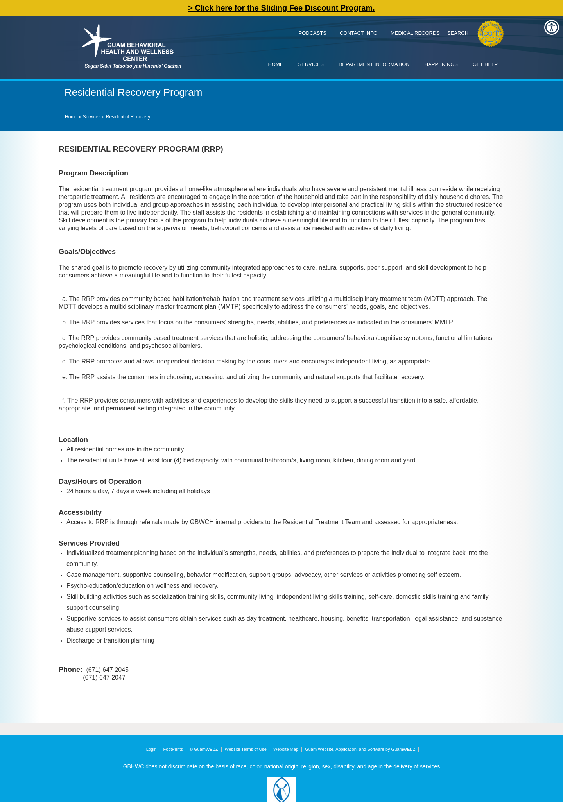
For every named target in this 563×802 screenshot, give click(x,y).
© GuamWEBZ (204, 749)
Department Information (374, 64)
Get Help (485, 64)
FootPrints (173, 749)
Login (151, 749)
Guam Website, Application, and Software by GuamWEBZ (360, 749)
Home (275, 64)
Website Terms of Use (246, 749)
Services (311, 64)
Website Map (285, 749)
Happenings (441, 64)
